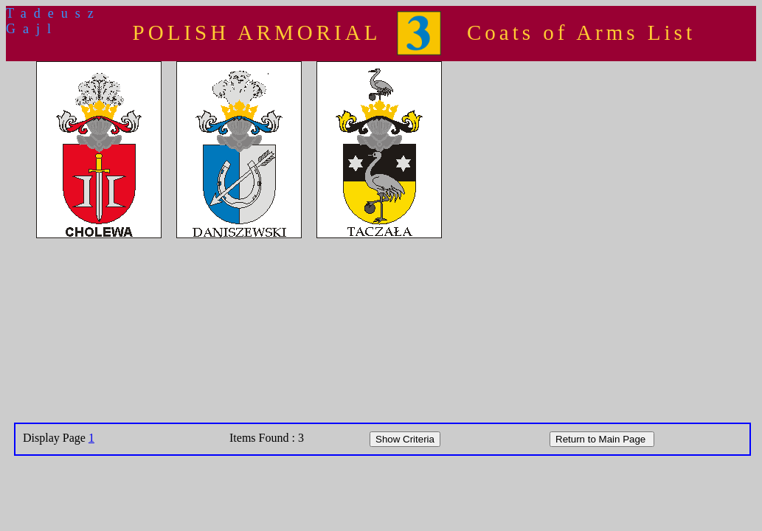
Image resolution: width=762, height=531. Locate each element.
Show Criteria (404, 439)
